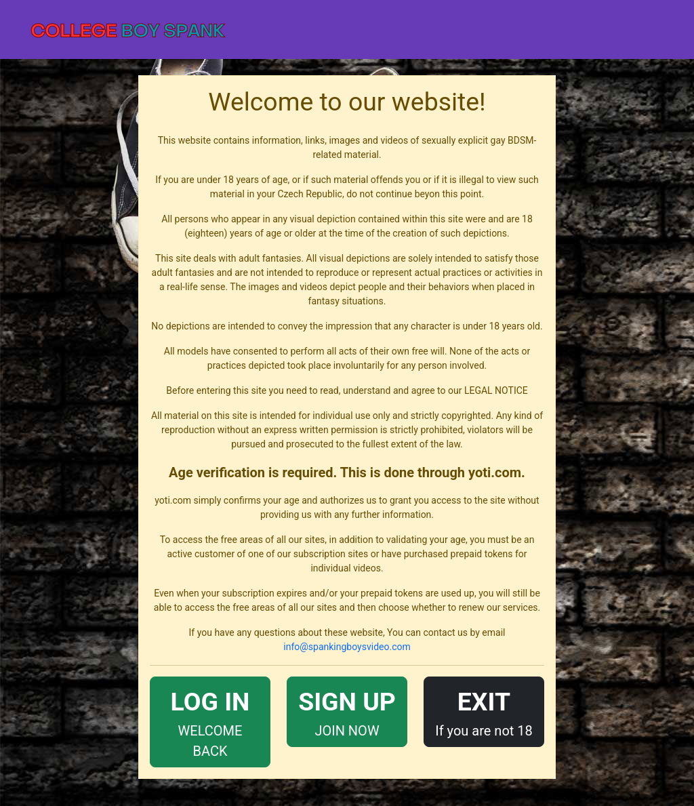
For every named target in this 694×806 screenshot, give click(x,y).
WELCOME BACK (210, 721)
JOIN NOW (347, 711)
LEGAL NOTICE (496, 390)
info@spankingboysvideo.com (346, 646)
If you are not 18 (484, 711)
